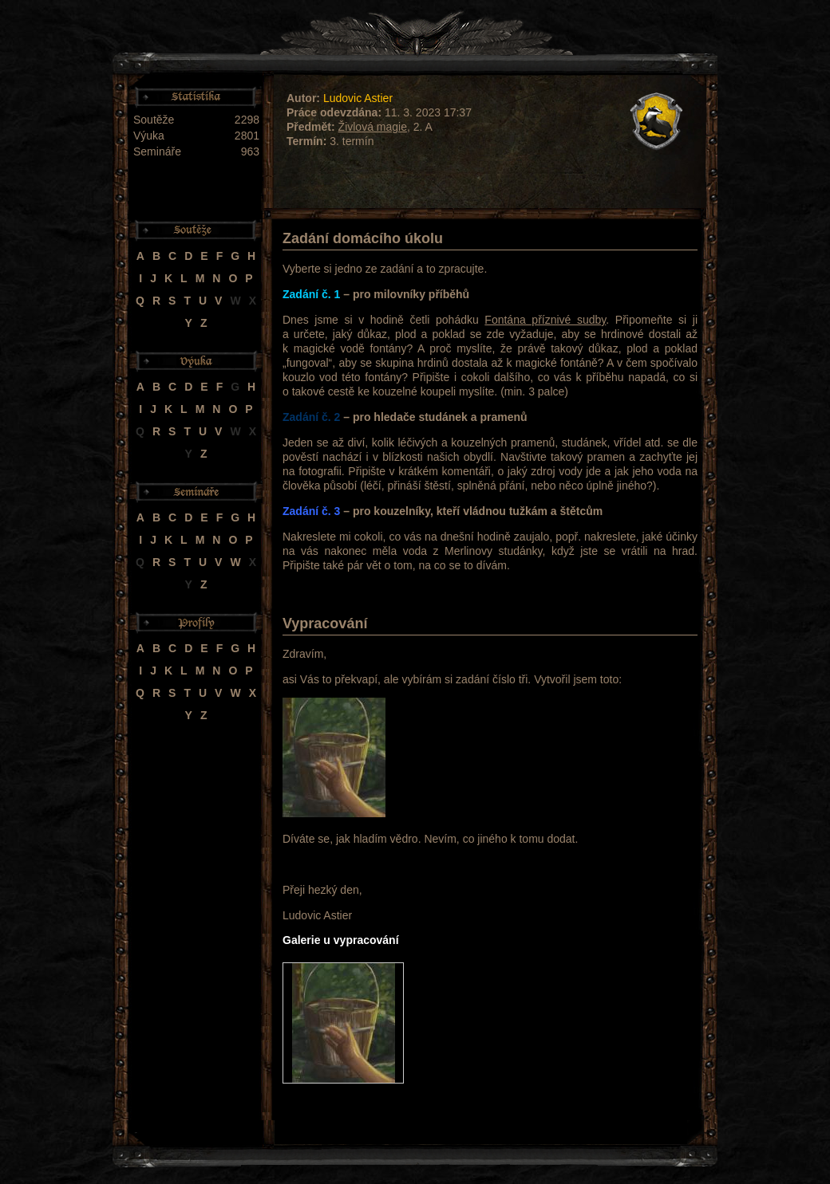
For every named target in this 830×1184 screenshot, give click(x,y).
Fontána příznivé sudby (545, 319)
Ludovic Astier (358, 98)
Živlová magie (372, 126)
